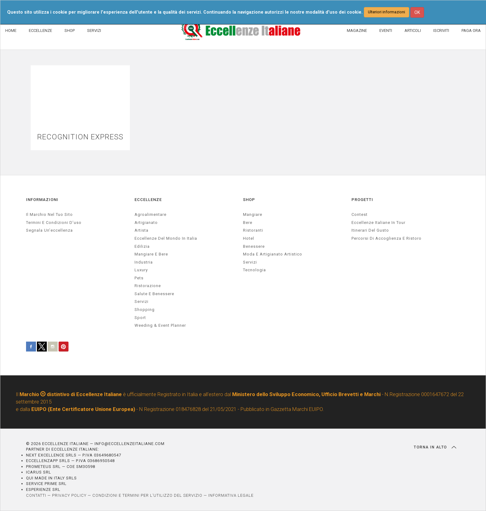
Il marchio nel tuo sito (49, 214)
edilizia (142, 246)
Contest (359, 214)
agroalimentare (150, 214)
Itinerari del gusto (370, 230)
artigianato (146, 222)
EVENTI (385, 30)
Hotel (248, 238)
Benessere (254, 246)
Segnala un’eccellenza (49, 230)
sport (140, 317)
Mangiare (252, 214)
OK (417, 12)
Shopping (145, 309)
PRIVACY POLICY (69, 495)
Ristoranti (253, 230)
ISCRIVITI (441, 30)
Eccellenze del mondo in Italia (166, 238)
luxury (141, 270)
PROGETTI (362, 199)
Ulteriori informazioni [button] (386, 12)
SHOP (69, 30)
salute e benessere (154, 293)
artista (141, 230)
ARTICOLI (412, 30)
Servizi (250, 262)
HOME (10, 30)
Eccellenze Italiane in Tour (378, 222)
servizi (141, 301)
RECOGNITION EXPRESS (80, 137)
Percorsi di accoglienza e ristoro (386, 238)
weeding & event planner (160, 325)
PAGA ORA (471, 30)
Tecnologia (254, 270)
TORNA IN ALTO (435, 447)
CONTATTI (36, 495)
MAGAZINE (357, 30)
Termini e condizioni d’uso (54, 222)
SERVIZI (94, 30)
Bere (247, 222)
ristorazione (148, 285)
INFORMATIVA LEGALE (231, 495)
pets (139, 278)
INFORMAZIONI (42, 199)
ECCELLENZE (40, 30)
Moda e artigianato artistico (272, 254)
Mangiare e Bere (151, 254)
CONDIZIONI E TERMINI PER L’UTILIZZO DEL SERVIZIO (147, 495)
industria (144, 262)
